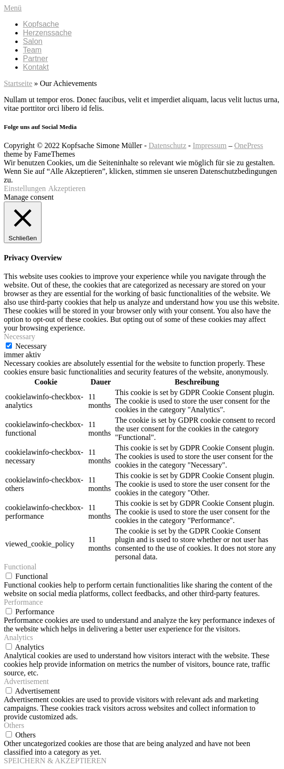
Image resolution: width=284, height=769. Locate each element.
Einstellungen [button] (25, 188)
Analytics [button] (18, 637)
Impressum (210, 145)
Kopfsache (41, 24)
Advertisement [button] (26, 681)
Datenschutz (167, 145)
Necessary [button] (19, 336)
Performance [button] (23, 602)
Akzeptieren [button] (66, 188)
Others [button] (14, 725)
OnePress (248, 145)
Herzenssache (47, 33)
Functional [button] (20, 567)
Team (32, 50)
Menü (12, 8)
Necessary (31, 346)
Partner (35, 58)
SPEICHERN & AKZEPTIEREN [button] (55, 761)
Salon (32, 41)
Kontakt (36, 67)
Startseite (18, 83)
